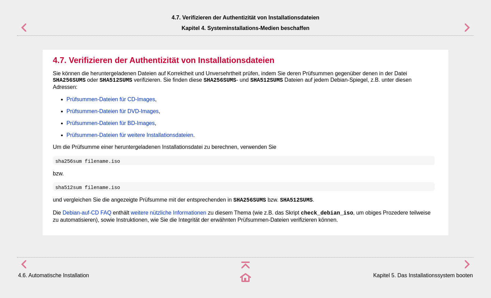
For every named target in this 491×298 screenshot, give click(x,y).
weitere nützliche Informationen (168, 213)
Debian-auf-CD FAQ (86, 213)
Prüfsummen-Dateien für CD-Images (110, 99)
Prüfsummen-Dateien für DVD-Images (112, 111)
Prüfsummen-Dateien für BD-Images (110, 123)
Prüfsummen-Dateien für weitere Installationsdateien (129, 135)
